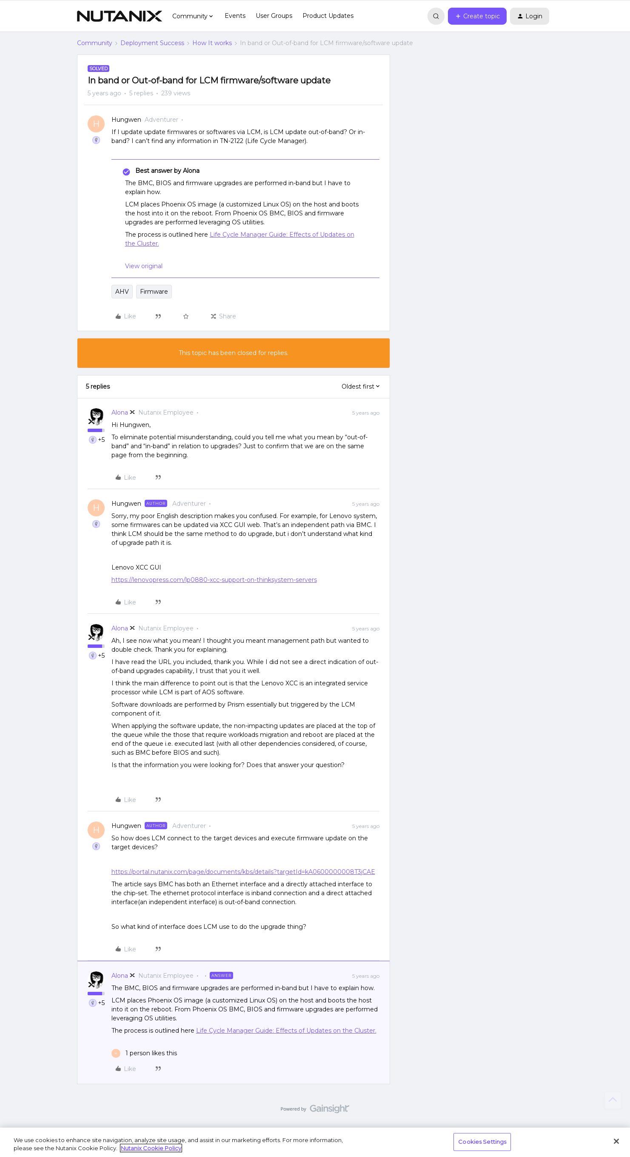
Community (94, 43)
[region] (315, 1142)
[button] (477, 16)
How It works (212, 43)
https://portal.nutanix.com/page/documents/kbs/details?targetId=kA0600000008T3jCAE (243, 872)
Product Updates (327, 16)
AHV (122, 291)
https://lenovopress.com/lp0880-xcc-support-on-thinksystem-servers (214, 580)
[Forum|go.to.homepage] (119, 16)
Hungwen (126, 119)
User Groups (274, 16)
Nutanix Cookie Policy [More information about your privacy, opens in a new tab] (151, 1148)
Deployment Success (152, 43)
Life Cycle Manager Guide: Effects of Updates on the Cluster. (286, 1030)
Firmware (154, 291)
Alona (119, 412)
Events (235, 16)
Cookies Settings (482, 1141)
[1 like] (144, 1053)
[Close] (616, 1141)
